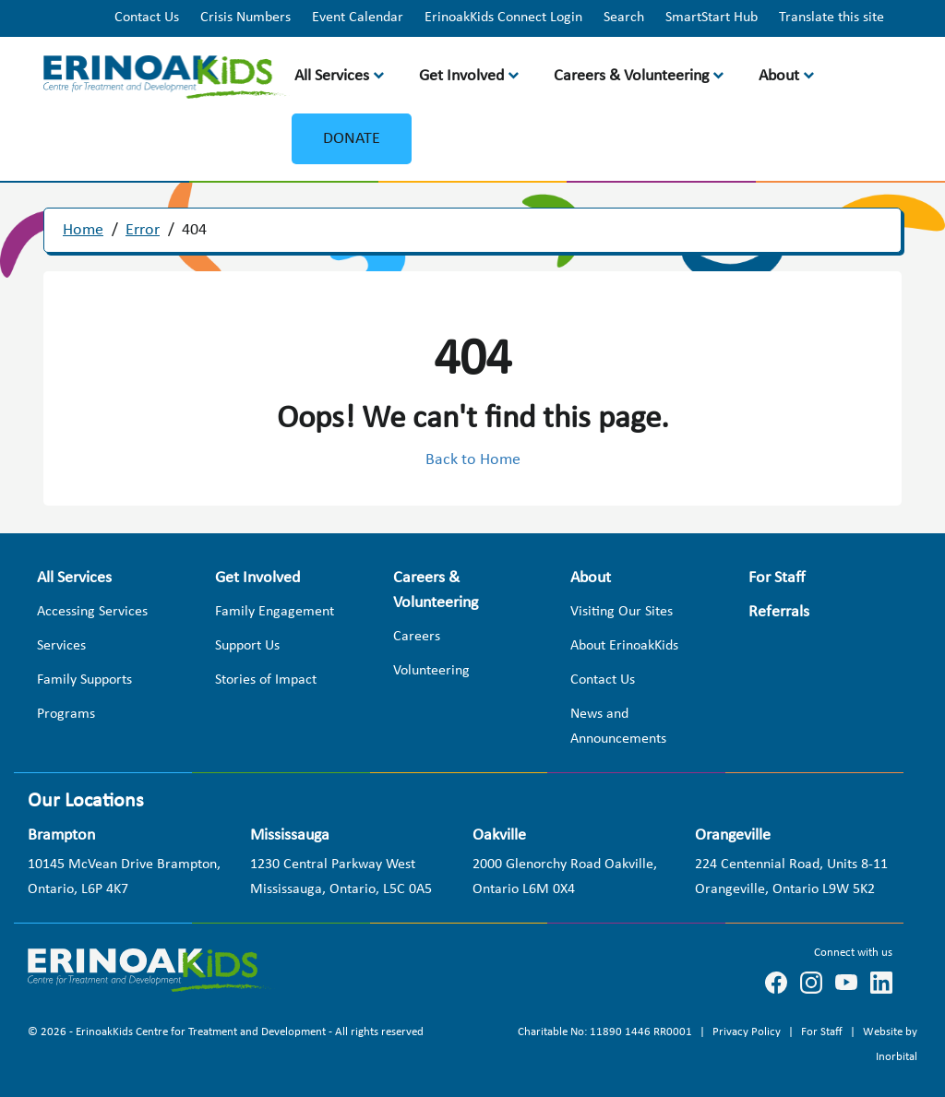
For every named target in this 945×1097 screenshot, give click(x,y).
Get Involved (461, 76)
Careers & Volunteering (631, 76)
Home (83, 230)
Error (143, 230)
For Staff (823, 1032)
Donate (351, 139)
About (779, 76)
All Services (331, 76)
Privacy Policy (748, 1032)
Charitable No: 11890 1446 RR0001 (606, 1032)
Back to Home (472, 460)
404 (194, 230)
